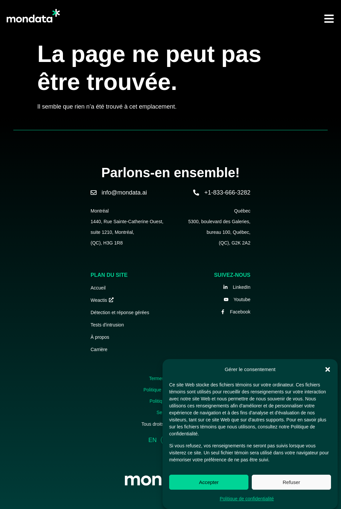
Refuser (291, 482)
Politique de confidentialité (247, 498)
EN (152, 440)
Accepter (208, 482)
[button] (327, 369)
